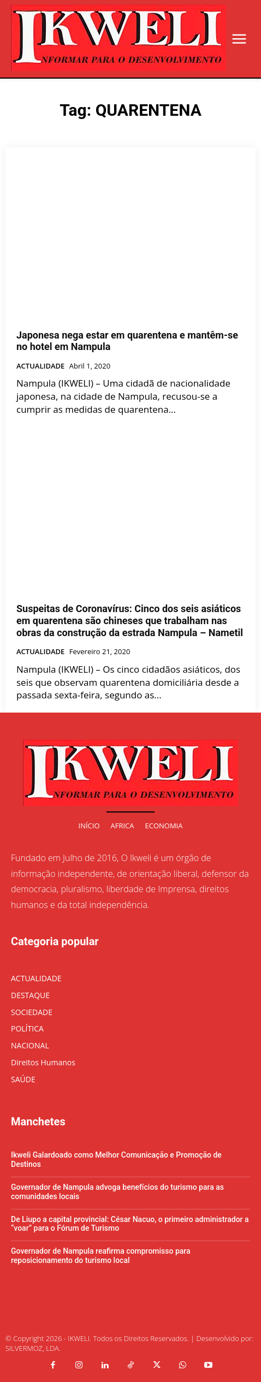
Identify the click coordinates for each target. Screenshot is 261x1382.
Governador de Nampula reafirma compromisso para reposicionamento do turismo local (101, 1256)
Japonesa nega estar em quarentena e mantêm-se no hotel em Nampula (127, 341)
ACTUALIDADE (40, 366)
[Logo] (118, 38)
